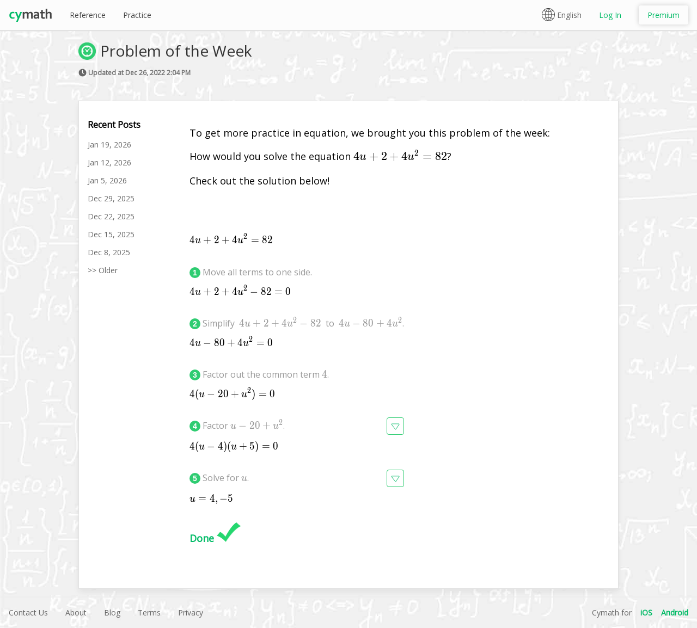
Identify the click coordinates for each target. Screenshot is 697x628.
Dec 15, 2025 (111, 234)
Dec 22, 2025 (111, 216)
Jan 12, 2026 (109, 162)
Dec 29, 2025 (111, 198)
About (76, 612)
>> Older (103, 270)
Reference (88, 15)
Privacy (190, 612)
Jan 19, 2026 (109, 144)
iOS (646, 612)
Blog (112, 612)
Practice (137, 15)
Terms (149, 612)
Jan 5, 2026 (107, 180)
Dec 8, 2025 (109, 252)
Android (674, 612)
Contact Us (28, 612)
